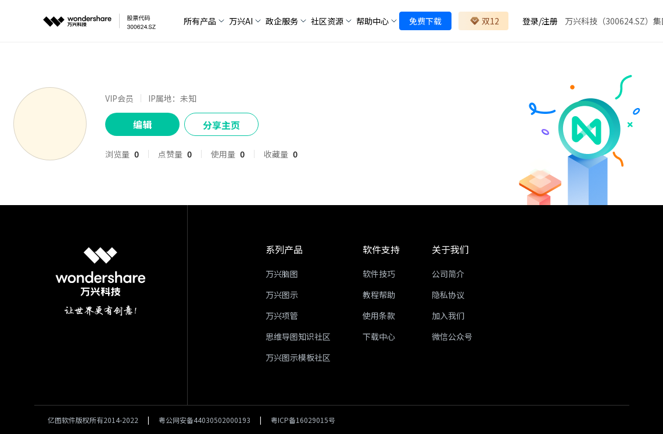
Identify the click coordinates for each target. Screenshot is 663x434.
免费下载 (425, 21)
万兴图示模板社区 (298, 357)
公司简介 (448, 273)
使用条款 (379, 315)
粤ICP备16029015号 (303, 420)
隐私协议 (448, 294)
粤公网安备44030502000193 (204, 420)
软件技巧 (379, 273)
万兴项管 (282, 315)
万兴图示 (282, 294)
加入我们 (448, 315)
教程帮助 (379, 294)
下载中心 (379, 336)
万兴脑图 (282, 273)
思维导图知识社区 (298, 336)
